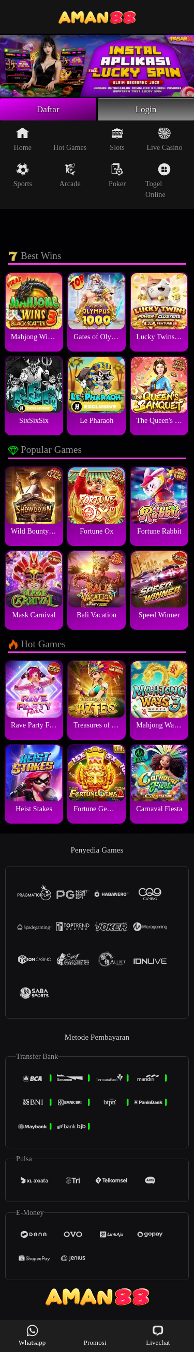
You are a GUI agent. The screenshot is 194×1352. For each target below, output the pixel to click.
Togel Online (158, 182)
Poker (117, 176)
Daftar (48, 110)
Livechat (158, 1335)
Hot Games (69, 140)
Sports (22, 176)
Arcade (70, 176)
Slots (117, 140)
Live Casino (164, 140)
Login (146, 110)
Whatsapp (32, 1335)
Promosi (95, 1335)
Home (23, 140)
